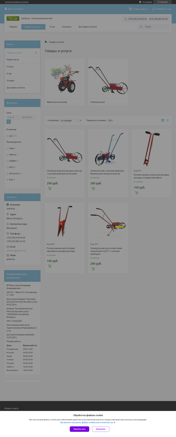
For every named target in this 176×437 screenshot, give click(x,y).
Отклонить (101, 429)
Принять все (79, 429)
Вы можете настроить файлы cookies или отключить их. (87, 422)
